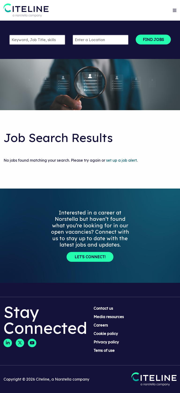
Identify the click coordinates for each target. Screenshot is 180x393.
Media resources (109, 316)
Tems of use (104, 350)
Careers (101, 325)
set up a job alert (121, 160)
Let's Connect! (90, 257)
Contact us (103, 308)
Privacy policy (106, 342)
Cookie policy (106, 333)
